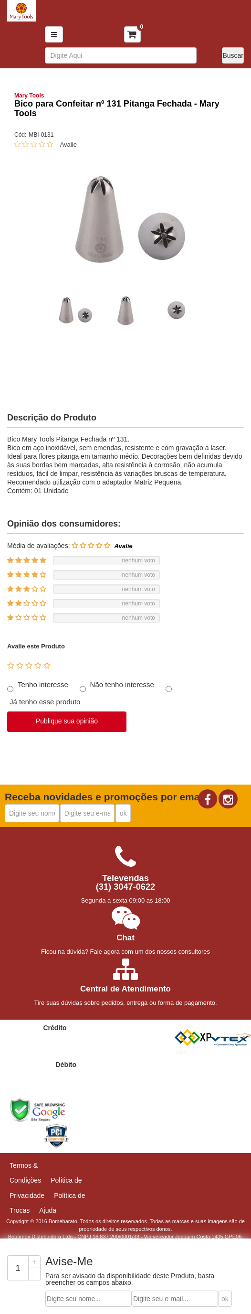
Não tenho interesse (122, 684)
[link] (22, 1134)
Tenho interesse (43, 684)
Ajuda (47, 1210)
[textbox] (120, 55)
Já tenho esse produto (45, 702)
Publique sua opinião (67, 721)
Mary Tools (29, 95)
